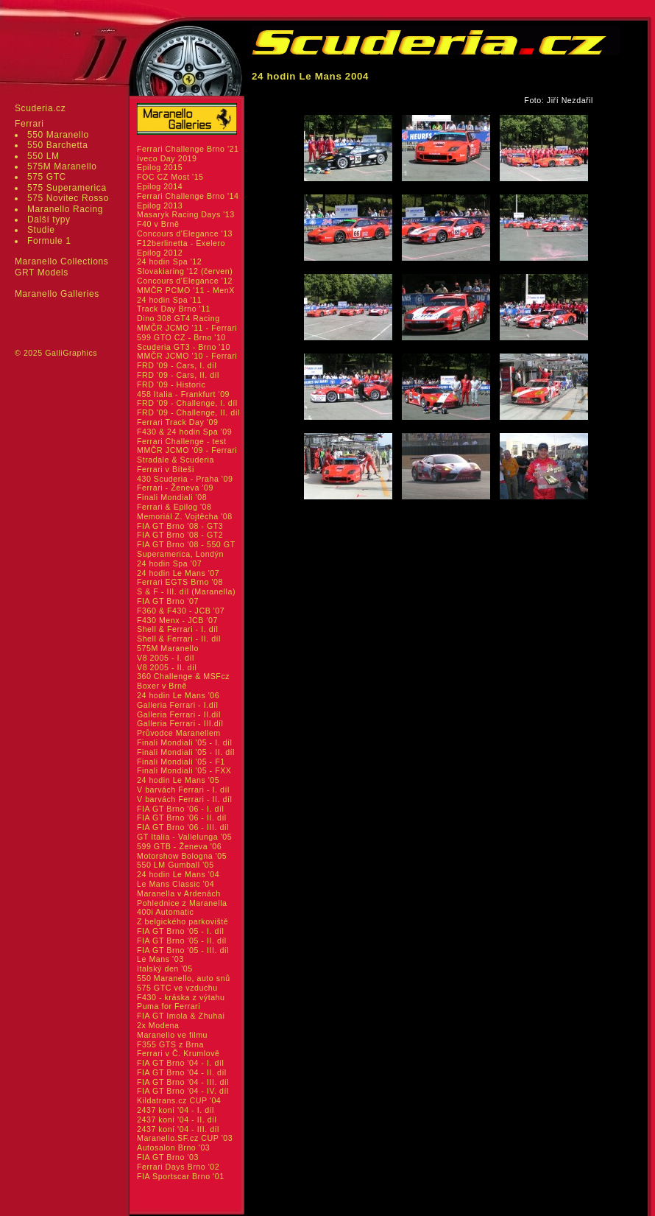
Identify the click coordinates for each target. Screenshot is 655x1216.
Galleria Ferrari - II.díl (179, 714)
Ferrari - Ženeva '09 (175, 487)
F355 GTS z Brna (170, 1044)
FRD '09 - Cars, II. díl (178, 374)
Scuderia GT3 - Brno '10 (183, 346)
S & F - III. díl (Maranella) (186, 591)
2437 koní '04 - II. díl (177, 1119)
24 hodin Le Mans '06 (178, 695)
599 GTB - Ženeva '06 (179, 846)
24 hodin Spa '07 (169, 563)
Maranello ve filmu (172, 1034)
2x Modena (158, 1025)
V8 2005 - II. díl (166, 667)
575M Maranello (61, 166)
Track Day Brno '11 (173, 308)
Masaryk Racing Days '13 (186, 214)
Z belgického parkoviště (182, 921)
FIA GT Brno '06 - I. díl (180, 808)
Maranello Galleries (57, 294)
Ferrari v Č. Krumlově (178, 1053)
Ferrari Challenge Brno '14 (188, 195)
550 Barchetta (57, 145)
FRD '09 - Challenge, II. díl (188, 412)
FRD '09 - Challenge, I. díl (187, 402)
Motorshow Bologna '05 (182, 855)
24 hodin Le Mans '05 (178, 780)
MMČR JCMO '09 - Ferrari (187, 450)
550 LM (43, 156)
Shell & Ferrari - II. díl (179, 638)
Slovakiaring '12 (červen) (185, 271)
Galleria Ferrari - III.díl (180, 723)
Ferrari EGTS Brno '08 (180, 581)
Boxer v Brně (162, 685)
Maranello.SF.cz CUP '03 (185, 1138)
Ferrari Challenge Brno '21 (188, 148)
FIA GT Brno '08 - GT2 (180, 534)
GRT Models (41, 272)
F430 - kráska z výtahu (181, 997)
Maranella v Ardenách (179, 893)
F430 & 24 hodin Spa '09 (184, 431)
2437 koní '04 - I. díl (175, 1110)
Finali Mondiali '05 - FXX (184, 770)
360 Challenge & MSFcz (183, 676)
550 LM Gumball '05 (175, 864)
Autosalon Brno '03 (173, 1147)
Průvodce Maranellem (179, 732)
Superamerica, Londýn (180, 553)
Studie (41, 230)
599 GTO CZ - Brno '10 (181, 337)
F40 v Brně (158, 223)
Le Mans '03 (160, 959)
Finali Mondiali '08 (172, 497)
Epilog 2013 (160, 205)
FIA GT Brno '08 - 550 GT (186, 544)
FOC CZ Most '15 (170, 176)
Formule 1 (49, 241)
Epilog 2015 (160, 167)
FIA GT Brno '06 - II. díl (182, 817)
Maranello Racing (65, 209)
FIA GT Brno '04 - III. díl (183, 1082)
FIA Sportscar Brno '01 (180, 1176)
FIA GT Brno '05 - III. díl (183, 950)
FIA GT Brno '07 (168, 601)
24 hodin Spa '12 (169, 261)
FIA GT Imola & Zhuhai (180, 1015)
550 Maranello (58, 135)
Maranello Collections (61, 261)
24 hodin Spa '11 (169, 299)
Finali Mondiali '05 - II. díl (186, 752)
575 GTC (46, 177)
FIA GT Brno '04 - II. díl (182, 1072)
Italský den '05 (165, 968)
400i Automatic (165, 911)
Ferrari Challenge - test (182, 441)
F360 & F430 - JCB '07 (180, 610)
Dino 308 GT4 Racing (178, 318)
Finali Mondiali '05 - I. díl (185, 742)
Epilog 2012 (160, 252)
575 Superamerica (67, 188)
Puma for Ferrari (168, 1006)
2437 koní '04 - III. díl (178, 1129)
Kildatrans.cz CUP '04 (179, 1100)
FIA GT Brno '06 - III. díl (183, 827)
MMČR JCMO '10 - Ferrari (187, 355)
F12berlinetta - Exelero (181, 243)
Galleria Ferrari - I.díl (178, 704)
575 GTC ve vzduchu (177, 987)
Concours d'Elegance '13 (185, 233)
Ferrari (29, 124)
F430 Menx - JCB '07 (177, 620)
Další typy (49, 219)
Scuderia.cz (40, 108)
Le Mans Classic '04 (175, 883)
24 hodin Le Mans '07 (178, 573)
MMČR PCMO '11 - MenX (186, 290)
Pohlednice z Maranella (182, 903)
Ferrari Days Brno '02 (178, 1166)
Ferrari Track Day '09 (177, 422)
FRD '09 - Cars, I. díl (177, 365)
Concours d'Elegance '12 (185, 280)
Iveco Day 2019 (167, 158)
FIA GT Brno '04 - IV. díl (183, 1090)
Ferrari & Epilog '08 (174, 506)
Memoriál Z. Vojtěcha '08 (185, 516)
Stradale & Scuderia (175, 459)
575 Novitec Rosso (68, 198)
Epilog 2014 (160, 186)
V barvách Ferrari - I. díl (183, 789)
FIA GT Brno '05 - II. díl (182, 940)
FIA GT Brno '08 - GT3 (180, 525)
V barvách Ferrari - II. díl (184, 799)
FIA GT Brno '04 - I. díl (180, 1062)
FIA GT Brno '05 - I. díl (180, 931)
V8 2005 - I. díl (165, 657)
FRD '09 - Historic (171, 384)
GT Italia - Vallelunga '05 (184, 836)
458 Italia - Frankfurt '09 (183, 394)
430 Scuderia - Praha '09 (185, 478)
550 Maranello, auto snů (183, 978)
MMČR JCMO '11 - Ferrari (187, 327)
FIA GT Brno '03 (168, 1157)
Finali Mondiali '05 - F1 (181, 761)
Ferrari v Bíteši (165, 469)
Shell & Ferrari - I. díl (178, 629)
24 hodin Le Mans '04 (178, 874)
